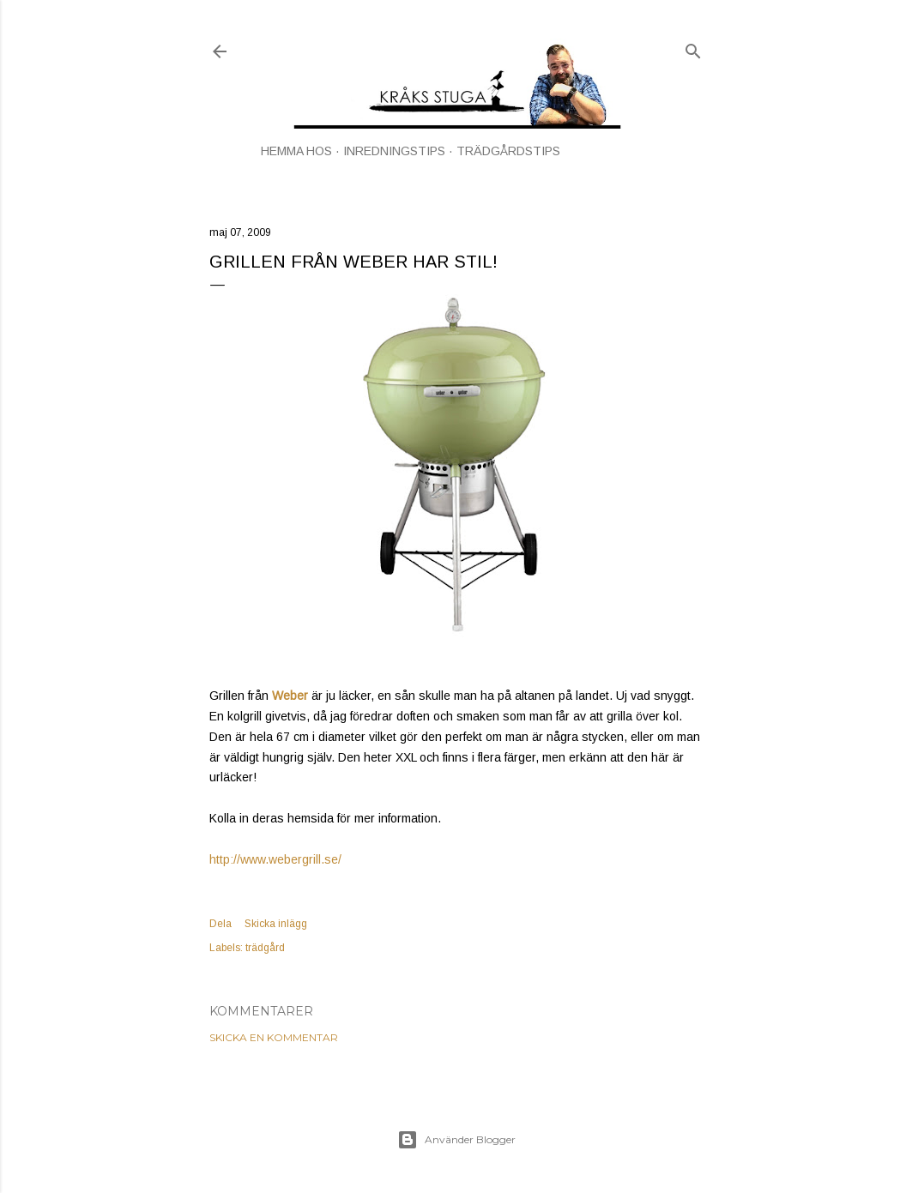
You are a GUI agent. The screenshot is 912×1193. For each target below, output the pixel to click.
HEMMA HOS (296, 151)
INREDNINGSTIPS (394, 151)
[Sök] (693, 47)
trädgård (265, 948)
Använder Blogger (456, 1140)
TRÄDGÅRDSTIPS (508, 151)
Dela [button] (220, 924)
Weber (290, 695)
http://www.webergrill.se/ (275, 859)
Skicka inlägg (276, 924)
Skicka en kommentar (273, 1037)
